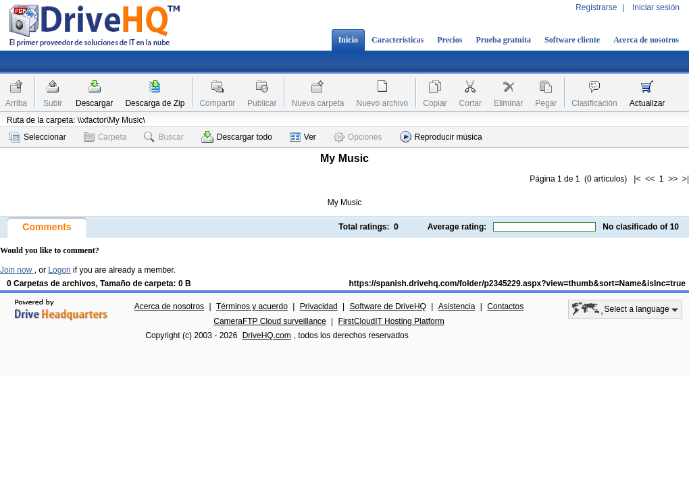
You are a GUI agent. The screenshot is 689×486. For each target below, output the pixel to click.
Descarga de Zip (154, 103)
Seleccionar (37, 137)
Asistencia (457, 306)
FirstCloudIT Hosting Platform (391, 321)
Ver (303, 137)
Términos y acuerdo (252, 306)
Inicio (348, 40)
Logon (59, 270)
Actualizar (647, 103)
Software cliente (572, 40)
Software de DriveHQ (388, 306)
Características (398, 40)
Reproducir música (441, 136)
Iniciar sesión (656, 7)
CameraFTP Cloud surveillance (269, 321)
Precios (449, 40)
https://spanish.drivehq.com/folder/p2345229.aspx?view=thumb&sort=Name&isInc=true (517, 283)
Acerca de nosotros (646, 40)
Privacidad (319, 306)
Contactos (505, 306)
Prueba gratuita (503, 40)
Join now (17, 270)
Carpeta (105, 137)
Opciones (358, 137)
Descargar (94, 103)
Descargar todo (236, 137)
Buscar (163, 137)
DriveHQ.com (267, 335)
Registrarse (596, 7)
